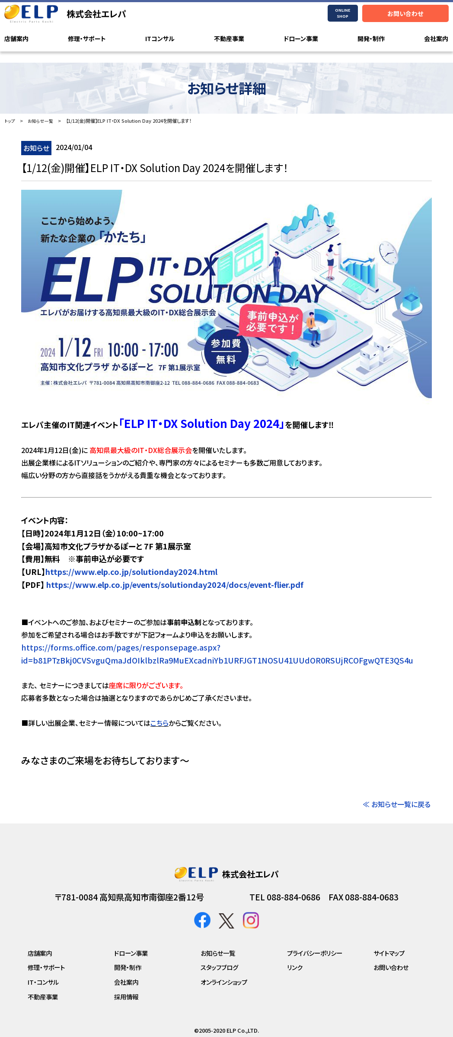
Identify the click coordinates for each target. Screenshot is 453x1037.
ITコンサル (160, 39)
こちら (159, 723)
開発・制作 (371, 39)
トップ (10, 120)
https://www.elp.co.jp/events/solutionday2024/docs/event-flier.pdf (174, 584)
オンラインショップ (224, 981)
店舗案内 (16, 39)
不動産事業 (229, 39)
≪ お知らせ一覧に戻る (397, 804)
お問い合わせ (405, 13)
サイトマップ (389, 952)
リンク (295, 967)
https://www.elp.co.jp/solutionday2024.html (131, 571)
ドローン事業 (301, 39)
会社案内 (436, 39)
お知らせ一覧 (42, 120)
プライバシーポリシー (314, 952)
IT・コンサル (43, 981)
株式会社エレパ (96, 13)
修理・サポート (87, 39)
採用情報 (126, 996)
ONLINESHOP (342, 13)
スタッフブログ (219, 967)
